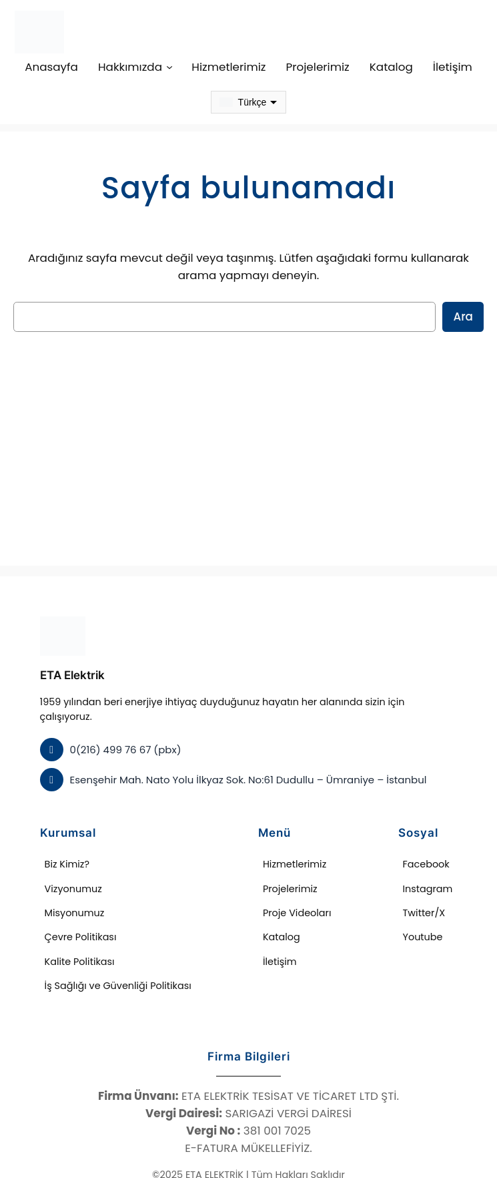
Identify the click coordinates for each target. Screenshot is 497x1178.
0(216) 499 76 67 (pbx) (121, 734)
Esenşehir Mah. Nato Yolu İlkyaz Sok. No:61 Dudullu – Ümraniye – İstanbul (236, 764)
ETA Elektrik (72, 675)
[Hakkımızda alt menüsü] (178, 66)
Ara (464, 316)
